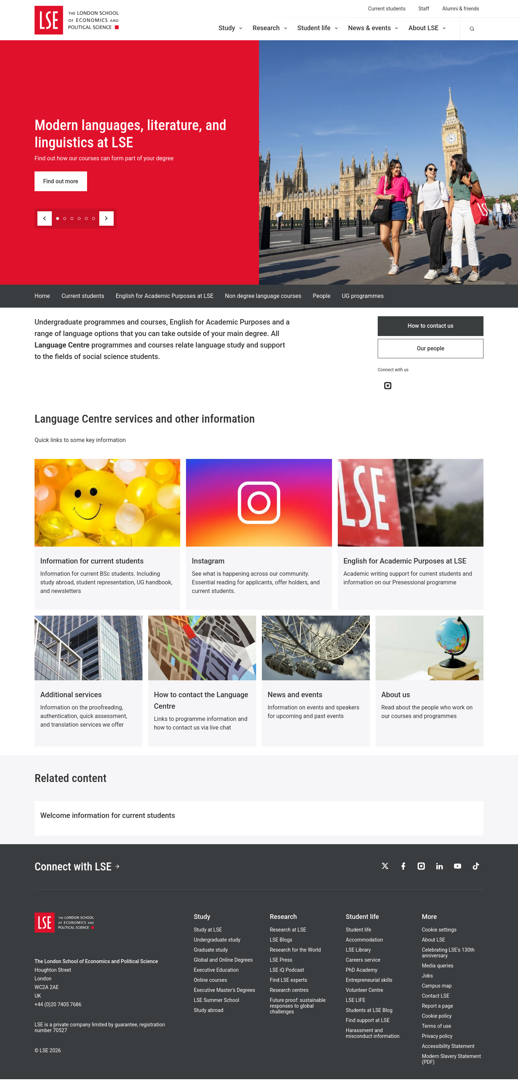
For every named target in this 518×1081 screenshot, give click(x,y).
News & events (374, 28)
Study (231, 28)
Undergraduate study (217, 941)
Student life (318, 28)
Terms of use (436, 1028)
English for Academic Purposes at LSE (165, 296)
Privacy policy (437, 1038)
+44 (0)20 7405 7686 (58, 1006)
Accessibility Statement (448, 1048)
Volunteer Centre (364, 992)
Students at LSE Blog (369, 1012)
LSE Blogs (281, 941)
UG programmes (362, 296)
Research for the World (295, 951)
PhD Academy (361, 972)
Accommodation (364, 941)
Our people (431, 349)
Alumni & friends (460, 9)
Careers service (363, 962)
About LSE (427, 28)
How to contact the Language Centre (201, 701)
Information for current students (92, 561)
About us (395, 695)
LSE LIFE (355, 1002)
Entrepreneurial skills (369, 982)
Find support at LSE (368, 1022)
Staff (423, 9)
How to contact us (430, 326)
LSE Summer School (216, 1002)
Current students (386, 9)
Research (270, 28)
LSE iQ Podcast (287, 972)
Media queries (438, 967)
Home (42, 296)
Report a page (437, 1008)
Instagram (208, 561)
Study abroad (208, 1012)
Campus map (437, 987)
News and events (295, 695)
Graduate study (211, 951)
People (321, 296)
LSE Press (281, 962)
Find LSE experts (288, 982)
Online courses (210, 982)
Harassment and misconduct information (372, 1035)
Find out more (61, 181)
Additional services (71, 695)
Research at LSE (288, 931)
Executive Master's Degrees (224, 992)
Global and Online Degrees (223, 962)
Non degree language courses (263, 296)
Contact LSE (435, 997)
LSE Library (358, 951)
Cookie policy (437, 1018)
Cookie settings (439, 931)
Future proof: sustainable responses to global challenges (298, 1007)
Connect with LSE (79, 868)
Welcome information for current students (107, 816)
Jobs (427, 977)
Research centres (289, 992)
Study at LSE (208, 931)
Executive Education (216, 972)
